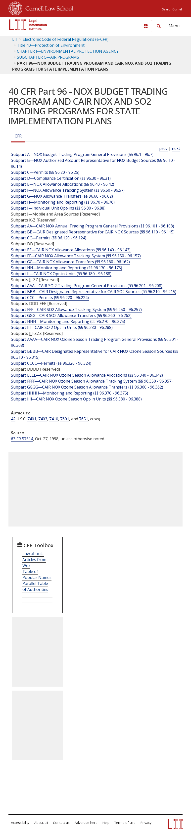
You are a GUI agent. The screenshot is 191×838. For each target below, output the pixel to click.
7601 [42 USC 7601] (64, 419)
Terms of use (125, 822)
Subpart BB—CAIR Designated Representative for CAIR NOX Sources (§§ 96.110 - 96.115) (93, 232)
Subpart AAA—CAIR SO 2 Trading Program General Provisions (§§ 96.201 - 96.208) (86, 285)
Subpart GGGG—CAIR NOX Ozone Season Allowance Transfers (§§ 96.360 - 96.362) (87, 387)
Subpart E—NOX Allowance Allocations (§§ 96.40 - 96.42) (62, 184)
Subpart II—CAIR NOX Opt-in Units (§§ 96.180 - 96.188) (61, 273)
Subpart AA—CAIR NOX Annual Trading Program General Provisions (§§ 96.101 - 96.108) (92, 226)
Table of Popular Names (36, 574)
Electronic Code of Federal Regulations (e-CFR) (65, 39)
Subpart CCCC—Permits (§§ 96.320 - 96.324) (51, 363)
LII (14, 39)
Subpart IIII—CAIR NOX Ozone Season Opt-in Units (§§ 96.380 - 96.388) (76, 399)
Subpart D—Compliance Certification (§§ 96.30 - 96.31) (61, 178)
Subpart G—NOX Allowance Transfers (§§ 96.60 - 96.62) (62, 196)
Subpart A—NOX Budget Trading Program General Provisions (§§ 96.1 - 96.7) (82, 154)
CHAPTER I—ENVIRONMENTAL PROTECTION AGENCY (68, 51)
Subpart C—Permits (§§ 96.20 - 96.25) (45, 172)
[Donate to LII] (146, 26)
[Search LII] (159, 26)
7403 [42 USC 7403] (42, 419)
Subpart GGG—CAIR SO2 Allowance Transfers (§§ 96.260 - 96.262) (71, 315)
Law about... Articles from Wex (34, 559)
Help (105, 822)
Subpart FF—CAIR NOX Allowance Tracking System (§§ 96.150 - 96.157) (76, 256)
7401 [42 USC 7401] (31, 419)
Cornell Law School (47, 7)
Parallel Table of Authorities (35, 586)
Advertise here (86, 822)
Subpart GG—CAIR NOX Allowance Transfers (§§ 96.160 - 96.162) (70, 262)
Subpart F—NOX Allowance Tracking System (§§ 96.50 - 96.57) (68, 190)
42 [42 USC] (13, 419)
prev (163, 148)
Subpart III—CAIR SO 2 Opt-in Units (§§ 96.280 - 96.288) (62, 327)
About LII (41, 822)
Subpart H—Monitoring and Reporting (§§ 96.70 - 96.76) (63, 202)
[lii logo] (28, 25)
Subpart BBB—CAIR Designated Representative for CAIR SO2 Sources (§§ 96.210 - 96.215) (93, 291)
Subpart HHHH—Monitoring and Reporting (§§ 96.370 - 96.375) (69, 393)
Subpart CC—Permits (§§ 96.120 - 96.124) (48, 238)
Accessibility (20, 822)
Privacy (146, 822)
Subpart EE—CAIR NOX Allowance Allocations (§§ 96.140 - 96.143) (71, 250)
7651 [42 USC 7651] (83, 419)
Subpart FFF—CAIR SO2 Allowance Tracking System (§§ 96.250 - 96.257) (76, 309)
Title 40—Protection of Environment (51, 45)
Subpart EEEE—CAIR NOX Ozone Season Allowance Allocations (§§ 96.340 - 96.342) (87, 375)
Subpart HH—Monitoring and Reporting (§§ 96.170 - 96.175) (66, 267)
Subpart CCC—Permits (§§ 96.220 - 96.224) (50, 297)
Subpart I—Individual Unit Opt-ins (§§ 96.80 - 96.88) (58, 208)
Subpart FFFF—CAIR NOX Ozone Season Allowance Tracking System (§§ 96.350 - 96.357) (92, 381)
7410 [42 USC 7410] (53, 419)
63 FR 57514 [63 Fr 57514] (22, 438)
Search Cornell (172, 9)
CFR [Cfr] (18, 136)
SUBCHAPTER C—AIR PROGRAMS (48, 57)
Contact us (61, 822)
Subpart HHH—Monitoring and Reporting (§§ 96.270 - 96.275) (68, 321)
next (176, 148)
